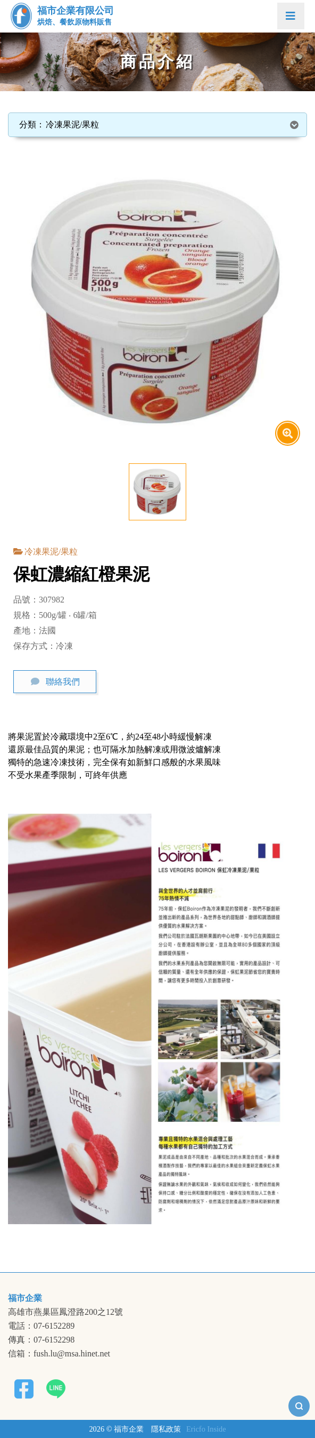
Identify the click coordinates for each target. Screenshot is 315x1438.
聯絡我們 (63, 681)
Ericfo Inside (206, 1429)
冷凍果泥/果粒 (51, 551)
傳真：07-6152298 (41, 1340)
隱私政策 (166, 1429)
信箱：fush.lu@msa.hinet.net (59, 1353)
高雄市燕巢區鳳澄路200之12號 (65, 1312)
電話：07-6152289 (41, 1326)
